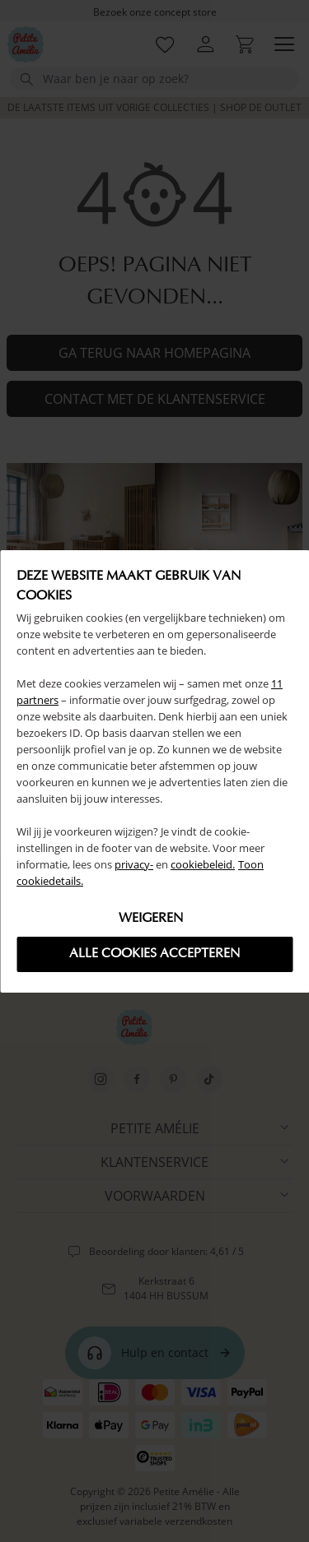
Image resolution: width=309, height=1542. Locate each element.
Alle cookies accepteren (154, 954)
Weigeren (151, 918)
